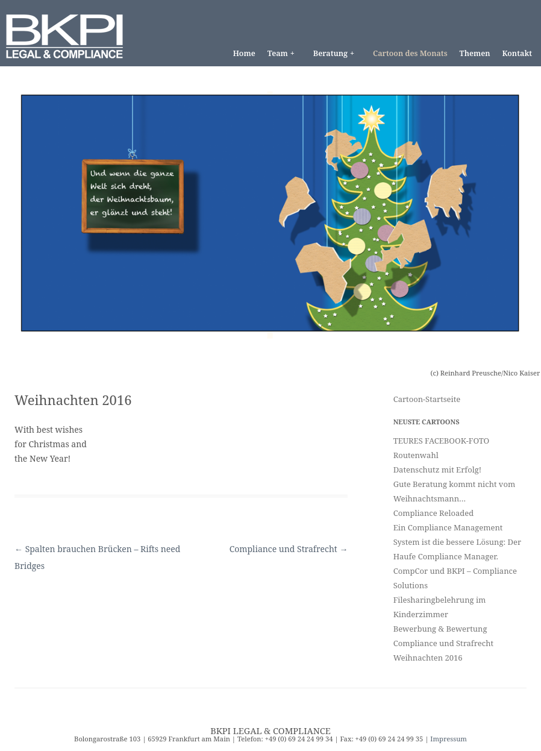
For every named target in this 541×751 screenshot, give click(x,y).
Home (244, 53)
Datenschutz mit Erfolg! (437, 469)
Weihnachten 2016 (428, 657)
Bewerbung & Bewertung (440, 628)
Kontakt (517, 53)
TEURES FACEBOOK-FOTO (441, 440)
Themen (475, 53)
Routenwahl (416, 455)
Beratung (336, 53)
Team (283, 53)
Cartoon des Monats (410, 53)
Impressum (448, 738)
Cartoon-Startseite (427, 399)
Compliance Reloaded (433, 512)
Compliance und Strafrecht (289, 549)
